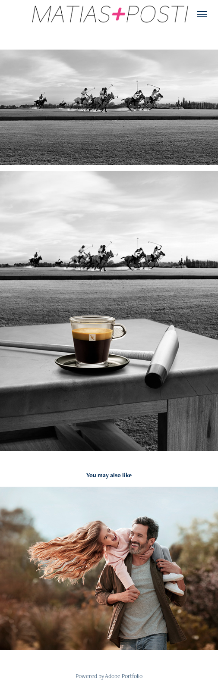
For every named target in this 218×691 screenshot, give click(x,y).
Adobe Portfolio (123, 676)
